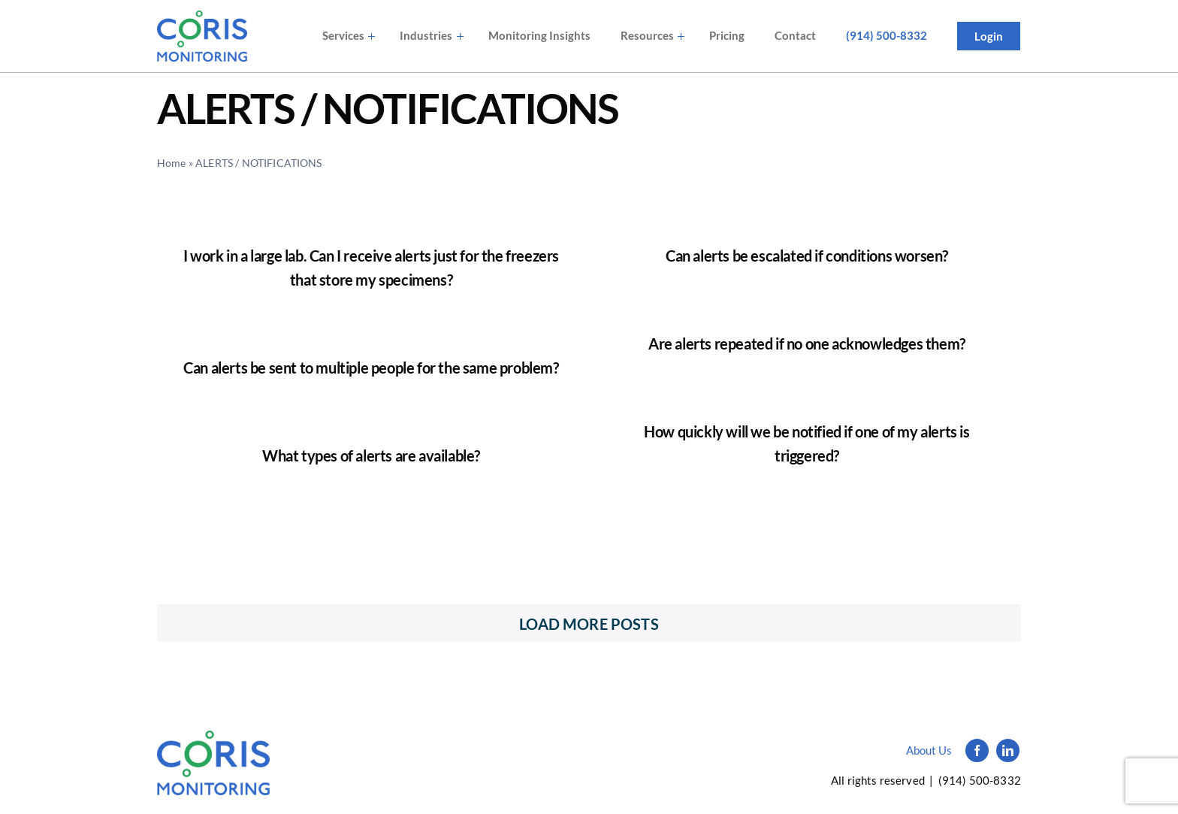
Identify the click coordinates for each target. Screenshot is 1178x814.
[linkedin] (1007, 750)
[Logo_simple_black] (213, 738)
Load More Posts (588, 624)
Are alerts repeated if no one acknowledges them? (806, 343)
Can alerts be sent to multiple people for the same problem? (370, 368)
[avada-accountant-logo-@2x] (202, 36)
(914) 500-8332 (979, 780)
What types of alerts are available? (371, 455)
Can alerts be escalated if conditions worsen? (807, 256)
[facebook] (977, 750)
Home (171, 162)
